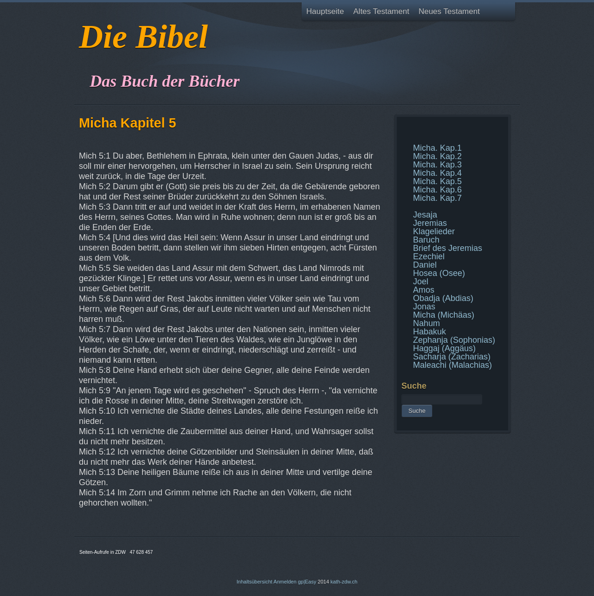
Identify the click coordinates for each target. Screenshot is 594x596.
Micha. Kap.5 (437, 181)
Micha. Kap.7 (437, 198)
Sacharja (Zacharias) (452, 356)
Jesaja (425, 214)
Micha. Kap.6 (437, 189)
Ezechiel (429, 256)
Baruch (426, 239)
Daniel (425, 264)
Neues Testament (449, 11)
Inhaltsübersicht (254, 581)
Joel (420, 281)
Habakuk (429, 331)
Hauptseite (325, 11)
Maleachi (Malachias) (452, 365)
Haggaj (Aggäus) (444, 348)
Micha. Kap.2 (437, 156)
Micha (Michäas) (443, 315)
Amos (423, 290)
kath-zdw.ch (343, 581)
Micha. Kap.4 (437, 173)
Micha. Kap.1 (437, 148)
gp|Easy (307, 581)
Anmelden (285, 581)
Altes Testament (381, 11)
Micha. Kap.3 (437, 164)
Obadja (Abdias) (443, 298)
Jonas (424, 306)
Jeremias (430, 223)
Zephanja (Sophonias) (454, 340)
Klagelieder (434, 231)
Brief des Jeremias (447, 248)
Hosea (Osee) (439, 273)
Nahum (426, 323)
